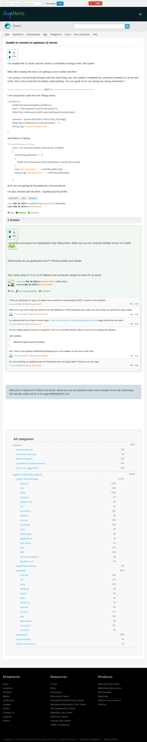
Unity (22, 492)
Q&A (7, 34)
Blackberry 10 (26, 561)
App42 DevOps (23, 639)
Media (6, 696)
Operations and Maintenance (30, 463)
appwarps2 (13, 198)
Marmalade (25, 533)
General (17, 445)
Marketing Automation (110, 688)
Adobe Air (25, 602)
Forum (17, 25)
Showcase (56, 692)
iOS (21, 488)
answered (20, 281)
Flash (22, 529)
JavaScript (25, 524)
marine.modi (49, 203)
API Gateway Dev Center (63, 708)
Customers (8, 700)
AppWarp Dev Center (61, 712)
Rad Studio (25, 543)
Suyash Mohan (48, 281)
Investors (8, 688)
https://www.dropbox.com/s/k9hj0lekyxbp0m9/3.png (73, 320)
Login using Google (95, 3)
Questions (18, 34)
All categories (24, 439)
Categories (56, 34)
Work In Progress (24, 458)
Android (24, 483)
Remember (51, 4)
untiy (23, 198)
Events (6, 708)
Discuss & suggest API (27, 467)
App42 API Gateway (25, 643)
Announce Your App (26, 454)
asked (10, 203)
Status (6, 720)
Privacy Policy (111, 739)
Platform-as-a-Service (109, 700)
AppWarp (20, 570)
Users (68, 34)
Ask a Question (82, 34)
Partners (7, 692)
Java (22, 547)
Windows (24, 497)
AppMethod (26, 538)
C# (21, 506)
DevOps (102, 704)
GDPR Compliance (60, 725)
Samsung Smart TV (29, 556)
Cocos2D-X (25, 511)
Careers (7, 704)
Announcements (24, 449)
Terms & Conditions (90, 739)
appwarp (32, 198)
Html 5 (23, 593)
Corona (24, 520)
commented (13, 304)
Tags (45, 34)
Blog (52, 688)
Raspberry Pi (26, 501)
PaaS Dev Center (59, 716)
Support (7, 716)
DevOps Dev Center (60, 720)
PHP (22, 552)
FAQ (95, 34)
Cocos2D (24, 630)
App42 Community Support (27, 474)
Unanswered (33, 34)
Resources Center (59, 696)
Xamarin (24, 515)
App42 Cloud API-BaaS (27, 478)
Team (5, 684)
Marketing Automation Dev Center (68, 704)
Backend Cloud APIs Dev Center (67, 700)
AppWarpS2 (34, 203)
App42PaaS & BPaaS (26, 565)
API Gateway (104, 692)
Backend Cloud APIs (108, 684)
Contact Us (9, 712)
